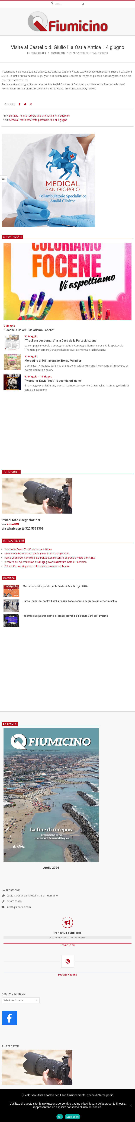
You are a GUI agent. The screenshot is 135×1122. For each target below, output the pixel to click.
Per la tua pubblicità (67, 933)
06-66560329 (14, 901)
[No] (130, 1105)
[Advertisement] (67, 433)
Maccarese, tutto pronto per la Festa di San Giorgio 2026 (36, 553)
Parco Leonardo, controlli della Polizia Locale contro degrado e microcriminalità (49, 557)
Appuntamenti (80, 53)
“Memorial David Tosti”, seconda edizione (53, 380)
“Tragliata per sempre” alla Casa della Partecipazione (61, 340)
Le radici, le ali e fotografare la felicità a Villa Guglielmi (39, 115)
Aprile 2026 (51, 867)
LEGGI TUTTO (68, 945)
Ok (59, 1116)
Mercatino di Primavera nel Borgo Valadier (54, 360)
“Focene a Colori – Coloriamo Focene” (29, 330)
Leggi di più (72, 1116)
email (13, 524)
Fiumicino (103, 53)
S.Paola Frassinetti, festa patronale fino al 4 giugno (38, 119)
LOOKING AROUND (67, 974)
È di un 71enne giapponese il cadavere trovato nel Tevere (37, 566)
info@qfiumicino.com (19, 907)
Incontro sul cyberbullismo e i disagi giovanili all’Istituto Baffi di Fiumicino (45, 562)
